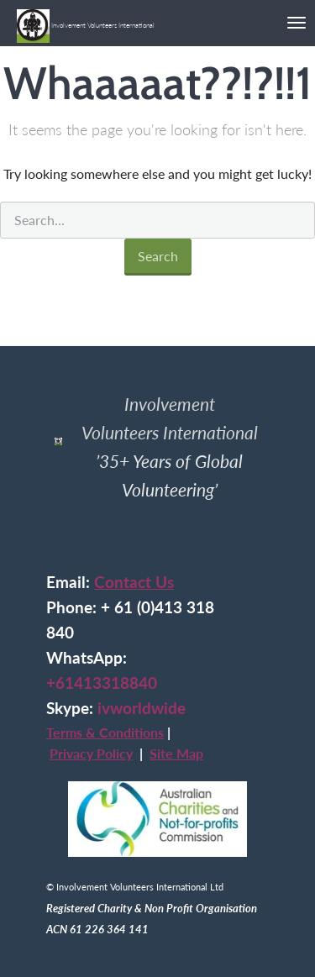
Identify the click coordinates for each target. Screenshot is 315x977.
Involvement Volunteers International (86, 19)
